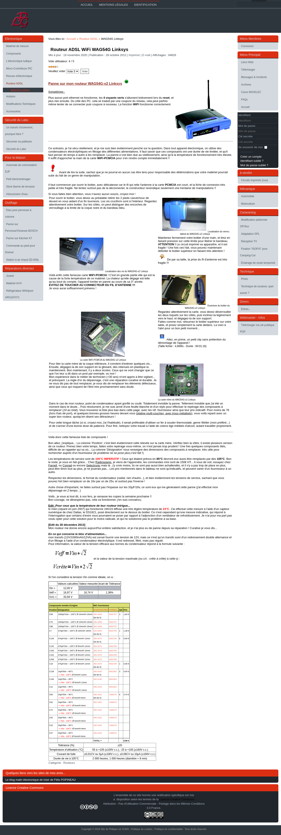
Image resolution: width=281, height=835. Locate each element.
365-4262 (98, 694)
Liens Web (247, 62)
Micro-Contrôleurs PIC (19, 68)
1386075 (113, 694)
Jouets (10, 275)
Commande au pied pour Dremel (20, 249)
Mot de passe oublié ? (254, 165)
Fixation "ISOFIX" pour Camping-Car (254, 252)
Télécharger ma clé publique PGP (257, 328)
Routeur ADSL (14, 83)
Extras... (246, 309)
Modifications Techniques (21, 104)
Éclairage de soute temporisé (258, 262)
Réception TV (249, 241)
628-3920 (98, 631)
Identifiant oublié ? (252, 160)
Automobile (247, 196)
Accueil (87, 4)
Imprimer (135, 55)
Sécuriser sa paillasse (19, 141)
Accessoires (13, 111)
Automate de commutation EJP (21, 168)
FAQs (244, 99)
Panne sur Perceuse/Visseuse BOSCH (21, 227)
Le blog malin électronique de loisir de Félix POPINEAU (40, 779)
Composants (13, 53)
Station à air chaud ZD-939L (22, 259)
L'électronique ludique (19, 61)
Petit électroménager (18, 179)
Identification (145, 4)
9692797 (113, 614)
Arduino (10, 96)
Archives (246, 84)
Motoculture (248, 203)
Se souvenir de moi (250, 147)
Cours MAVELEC (251, 92)
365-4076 (98, 638)
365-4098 (98, 614)
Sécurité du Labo (16, 149)
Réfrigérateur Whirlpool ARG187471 (19, 294)
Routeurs (69, 762)
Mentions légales (113, 4)
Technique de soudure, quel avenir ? (256, 290)
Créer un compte (251, 156)
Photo (244, 278)
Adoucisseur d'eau (17, 194)
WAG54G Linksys (20, 90)
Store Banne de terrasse (20, 186)
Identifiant (244, 115)
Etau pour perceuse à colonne (18, 213)
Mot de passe (246, 125)
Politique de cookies (141, 829)
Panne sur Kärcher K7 (19, 238)
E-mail (146, 55)
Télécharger (248, 69)
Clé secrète (245, 136)
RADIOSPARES (101, 610)
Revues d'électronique (19, 76)
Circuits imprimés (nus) (254, 180)
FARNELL (113, 610)
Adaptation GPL (250, 233)
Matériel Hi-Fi (14, 283)
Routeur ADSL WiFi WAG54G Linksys (89, 49)
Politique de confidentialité (169, 829)
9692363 (113, 671)
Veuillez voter (56, 71)
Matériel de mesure (17, 46)
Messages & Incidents (254, 77)
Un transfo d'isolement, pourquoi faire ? (19, 131)
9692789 (113, 631)
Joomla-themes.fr (149, 831)
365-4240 (98, 671)
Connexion (247, 46)
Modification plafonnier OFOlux (253, 223)
